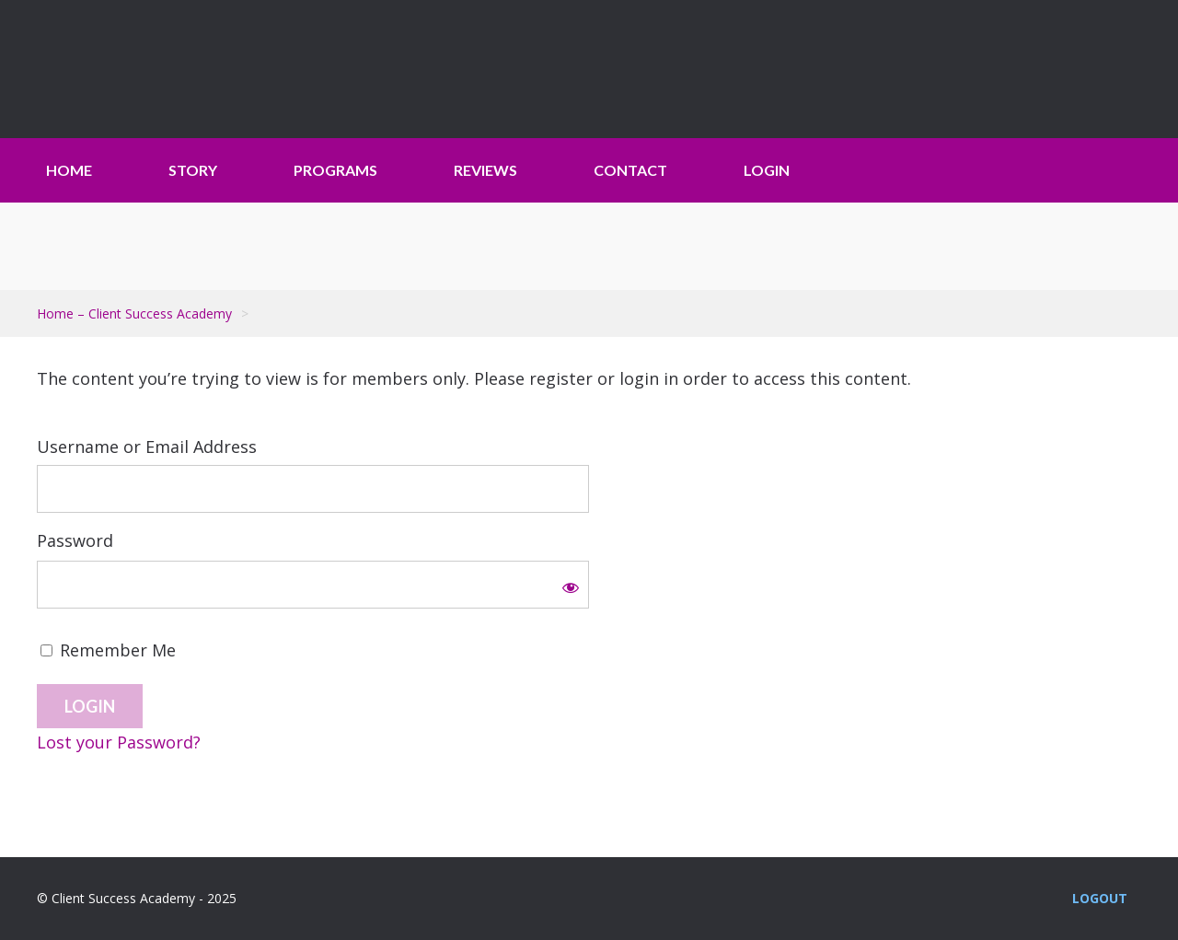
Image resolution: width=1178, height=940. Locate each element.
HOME (69, 170)
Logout (1099, 898)
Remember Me (108, 650)
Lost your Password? (119, 742)
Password (75, 540)
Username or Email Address (147, 446)
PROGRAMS (335, 170)
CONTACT (630, 170)
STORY (192, 170)
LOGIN (767, 170)
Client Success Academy (152, 69)
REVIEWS (485, 170)
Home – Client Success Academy (134, 313)
